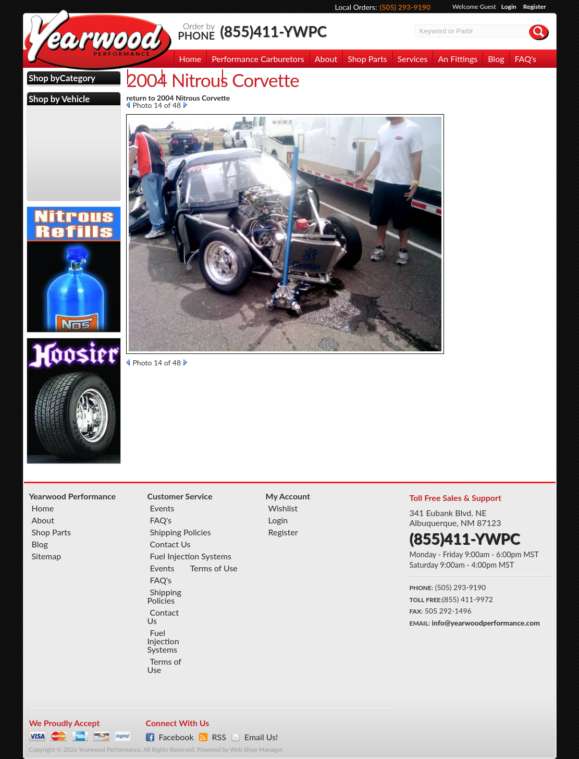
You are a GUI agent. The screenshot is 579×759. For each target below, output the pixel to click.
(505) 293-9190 (404, 7)
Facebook (176, 737)
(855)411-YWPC (273, 31)
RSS (219, 737)
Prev (128, 105)
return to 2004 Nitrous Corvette (178, 97)
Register (534, 6)
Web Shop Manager (256, 749)
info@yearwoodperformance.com (486, 622)
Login (508, 6)
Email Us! (261, 737)
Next (185, 105)
